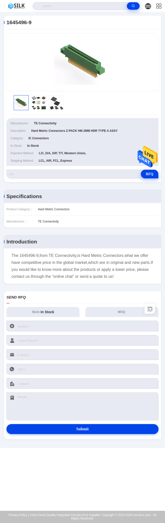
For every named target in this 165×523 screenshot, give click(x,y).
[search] (133, 6)
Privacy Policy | (19, 515)
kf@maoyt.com (85, 479)
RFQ (149, 174)
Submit (82, 429)
